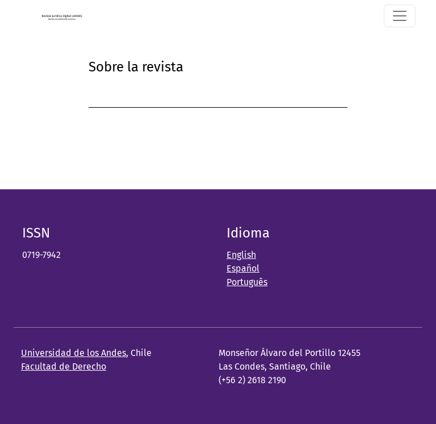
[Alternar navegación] (400, 16)
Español (243, 268)
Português (247, 282)
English (241, 254)
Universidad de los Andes (73, 352)
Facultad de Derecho (63, 366)
